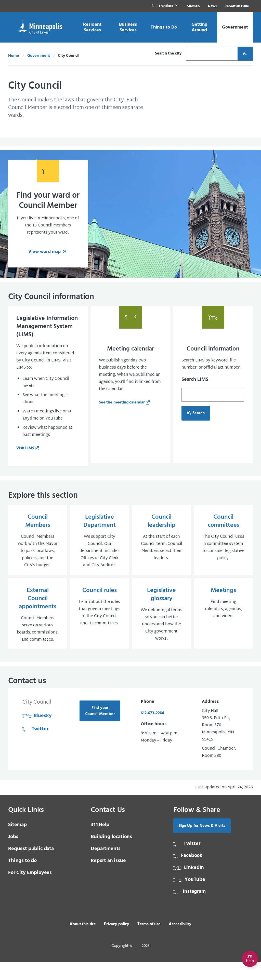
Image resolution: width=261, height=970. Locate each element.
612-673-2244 (152, 721)
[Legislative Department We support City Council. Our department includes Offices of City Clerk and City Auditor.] (99, 544)
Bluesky (36, 724)
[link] (165, 6)
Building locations (111, 845)
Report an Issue (237, 6)
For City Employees (30, 881)
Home (13, 55)
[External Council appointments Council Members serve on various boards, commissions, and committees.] (37, 620)
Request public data (31, 857)
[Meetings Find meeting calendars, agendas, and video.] (223, 620)
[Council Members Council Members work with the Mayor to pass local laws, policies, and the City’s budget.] (37, 544)
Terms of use (149, 932)
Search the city (168, 53)
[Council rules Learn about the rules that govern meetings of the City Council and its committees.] (99, 620)
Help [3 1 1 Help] (100, 833)
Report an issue (108, 869)
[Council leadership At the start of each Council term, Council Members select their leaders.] (161, 544)
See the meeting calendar (122, 402)
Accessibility (180, 932)
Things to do (22, 869)
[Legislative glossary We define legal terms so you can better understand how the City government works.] (161, 620)
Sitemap (193, 6)
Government (38, 55)
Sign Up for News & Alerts (202, 834)
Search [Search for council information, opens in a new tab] (196, 413)
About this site (83, 932)
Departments (106, 857)
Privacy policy (116, 932)
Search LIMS (194, 379)
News (212, 6)
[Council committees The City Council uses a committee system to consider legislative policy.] (223, 544)
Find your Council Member (100, 719)
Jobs (13, 845)
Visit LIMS (25, 448)
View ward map (45, 251)
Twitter (35, 737)
